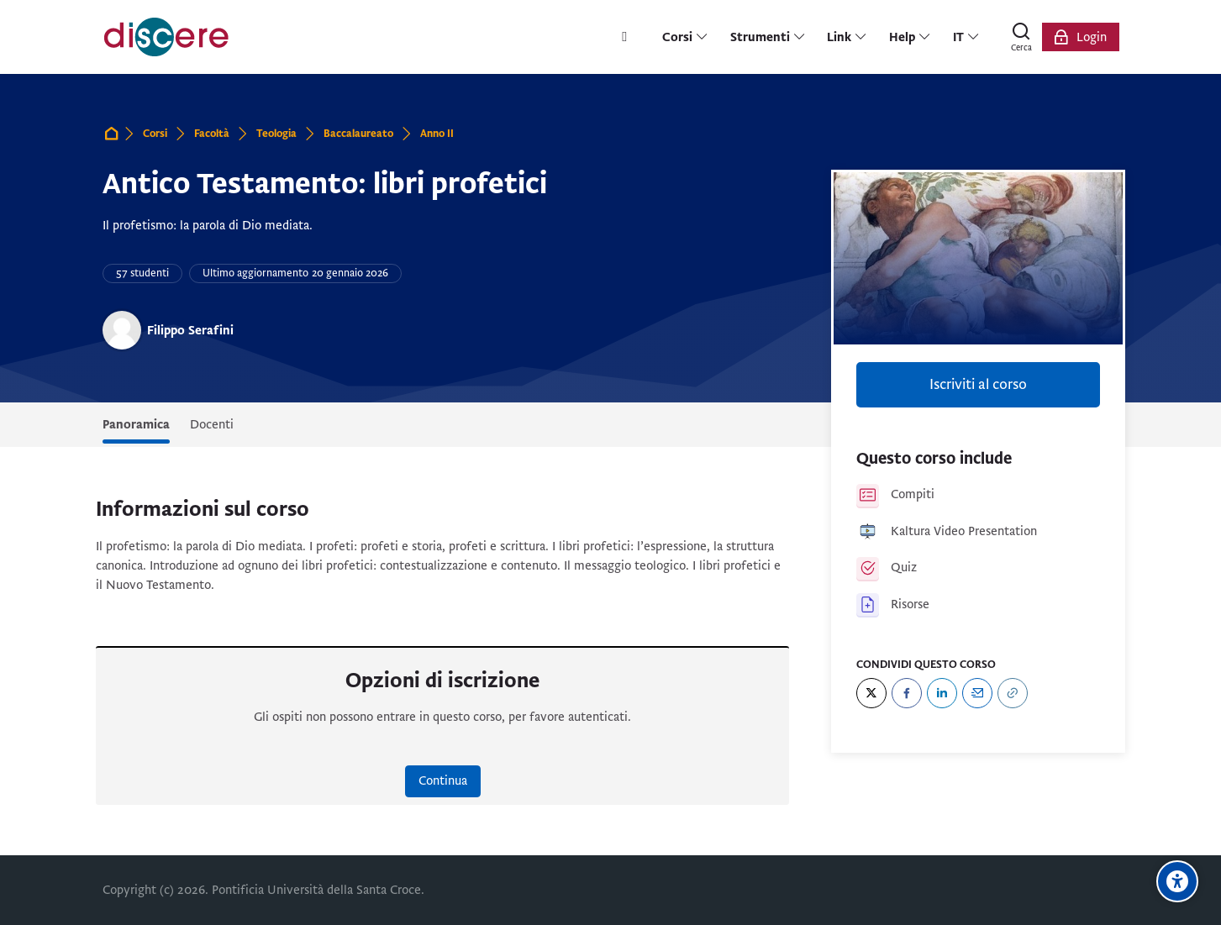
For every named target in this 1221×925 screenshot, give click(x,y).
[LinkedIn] (942, 693)
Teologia (276, 133)
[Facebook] (907, 693)
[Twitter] (871, 693)
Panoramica (136, 424)
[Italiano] (966, 37)
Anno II (437, 133)
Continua (442, 780)
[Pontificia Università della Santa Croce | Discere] (166, 37)
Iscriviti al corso (978, 384)
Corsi (155, 133)
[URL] (1012, 693)
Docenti (212, 424)
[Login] (1080, 37)
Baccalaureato (358, 133)
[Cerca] (1022, 37)
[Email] (977, 693)
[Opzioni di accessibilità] (1177, 881)
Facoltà (211, 133)
